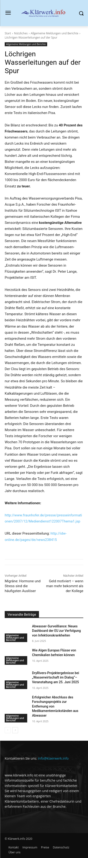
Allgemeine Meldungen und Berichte (54, 33)
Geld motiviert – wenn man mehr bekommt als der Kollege (64, 586)
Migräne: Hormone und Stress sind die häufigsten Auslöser (23, 586)
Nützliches (21, 33)
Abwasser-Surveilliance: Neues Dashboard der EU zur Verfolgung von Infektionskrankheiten (56, 630)
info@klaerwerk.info (53, 758)
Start (8, 33)
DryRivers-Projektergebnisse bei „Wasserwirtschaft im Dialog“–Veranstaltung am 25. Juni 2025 (55, 677)
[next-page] (15, 730)
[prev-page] (8, 730)
